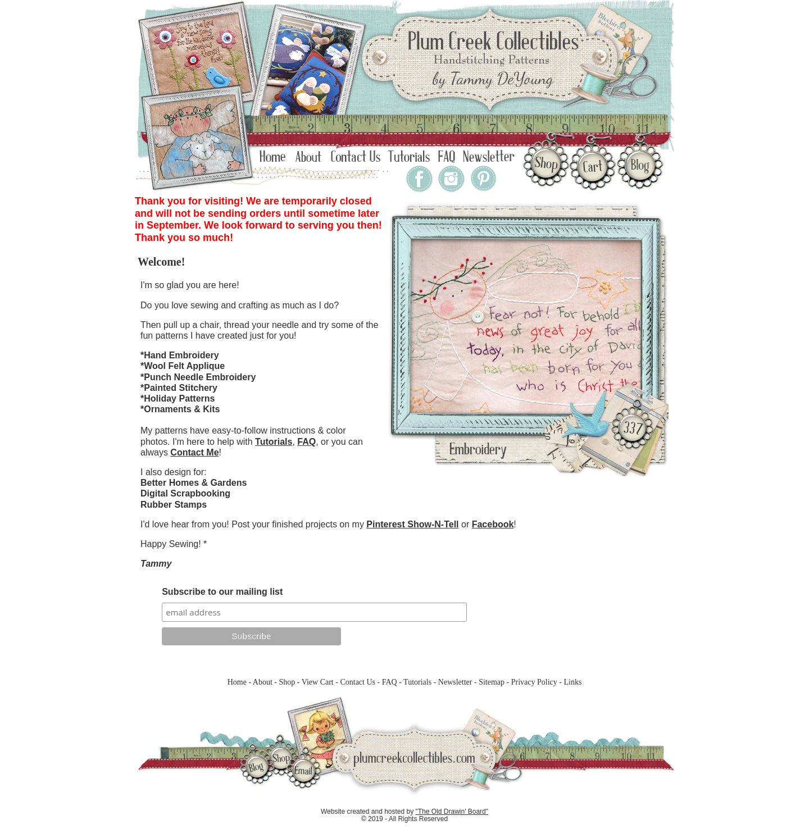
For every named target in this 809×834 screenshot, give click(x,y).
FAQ (306, 441)
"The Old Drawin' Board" (452, 811)
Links (572, 682)
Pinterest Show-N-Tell (412, 524)
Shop (287, 682)
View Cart (318, 682)
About (262, 682)
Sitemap (492, 682)
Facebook (493, 524)
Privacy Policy (534, 682)
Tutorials (273, 441)
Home (237, 682)
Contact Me (194, 452)
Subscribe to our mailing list (222, 591)
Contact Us (357, 682)
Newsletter (455, 682)
